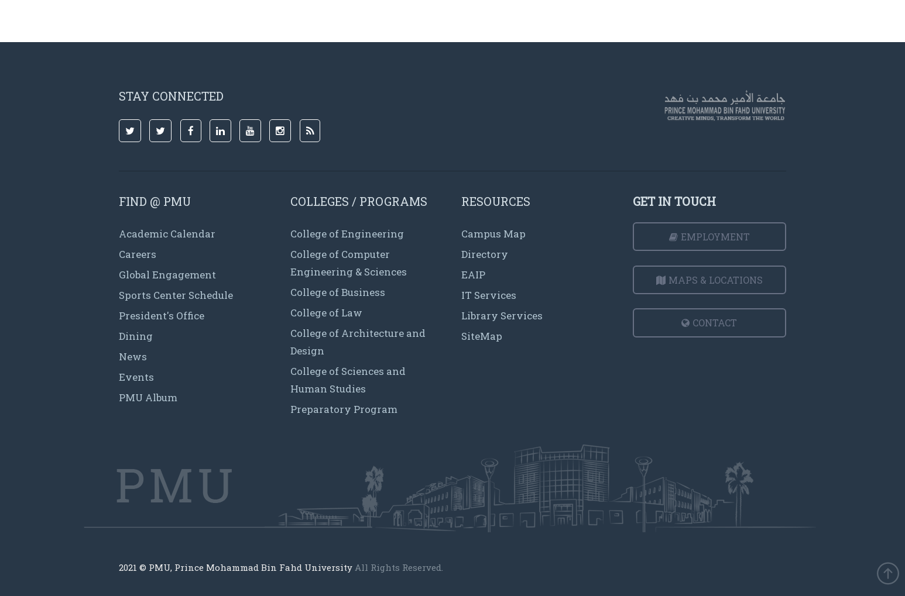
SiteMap (481, 336)
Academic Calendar (167, 233)
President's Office (161, 315)
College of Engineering (347, 233)
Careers (137, 254)
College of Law (326, 312)
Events (136, 377)
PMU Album (148, 397)
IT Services (488, 295)
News (133, 356)
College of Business (337, 292)
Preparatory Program (343, 409)
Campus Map (493, 233)
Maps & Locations (709, 280)
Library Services (502, 315)
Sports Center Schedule (176, 295)
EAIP (473, 274)
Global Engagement (167, 274)
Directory (484, 254)
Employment (709, 236)
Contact (709, 322)
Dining (136, 336)
